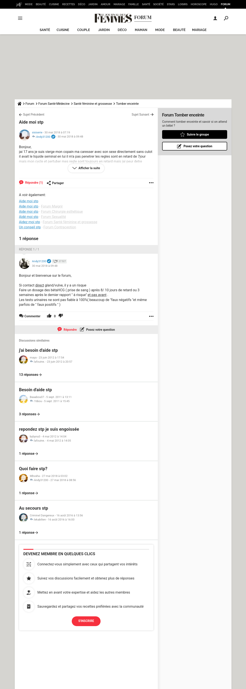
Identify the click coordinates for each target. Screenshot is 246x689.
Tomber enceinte (127, 103)
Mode (29, 4)
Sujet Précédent (33, 114)
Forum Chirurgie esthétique (62, 211)
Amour (105, 4)
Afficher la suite (89, 168)
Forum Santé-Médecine (54, 103)
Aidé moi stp (28, 217)
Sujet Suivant (140, 114)
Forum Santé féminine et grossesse (70, 222)
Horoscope (199, 4)
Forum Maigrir (52, 206)
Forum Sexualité (53, 217)
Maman (141, 30)
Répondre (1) (33, 182)
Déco (81, 4)
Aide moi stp (28, 206)
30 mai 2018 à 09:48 (70, 136)
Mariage (119, 4)
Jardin (93, 4)
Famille (133, 4)
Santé (146, 4)
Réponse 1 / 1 (29, 249)
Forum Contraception (59, 227)
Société (158, 4)
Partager (55, 183)
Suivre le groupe (198, 134)
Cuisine (54, 4)
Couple (83, 30)
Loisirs (182, 4)
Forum (225, 4)
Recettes (68, 4)
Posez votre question (100, 329)
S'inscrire (86, 621)
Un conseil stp (30, 227)
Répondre (70, 329)
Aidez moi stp (29, 222)
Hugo (214, 4)
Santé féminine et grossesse (93, 103)
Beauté (41, 4)
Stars (171, 4)
